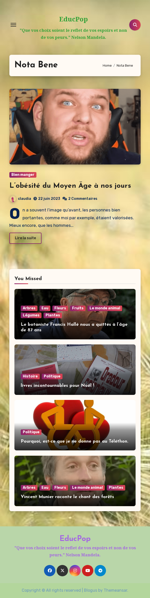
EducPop (73, 18)
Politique (52, 376)
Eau (44, 308)
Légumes (31, 315)
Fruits (77, 308)
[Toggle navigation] (13, 25)
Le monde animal (105, 308)
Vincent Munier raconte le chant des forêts (67, 497)
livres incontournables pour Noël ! (57, 385)
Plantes (53, 315)
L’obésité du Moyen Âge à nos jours (70, 185)
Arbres (29, 308)
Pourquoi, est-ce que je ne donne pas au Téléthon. (74, 441)
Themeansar (115, 590)
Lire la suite (25, 238)
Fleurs (60, 308)
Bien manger (22, 175)
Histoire (30, 376)
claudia (20, 199)
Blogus (90, 590)
